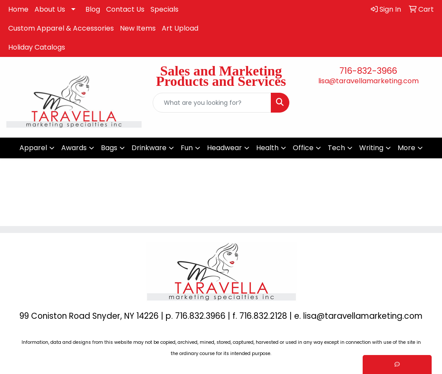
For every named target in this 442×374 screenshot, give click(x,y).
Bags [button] (109, 148)
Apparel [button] (33, 148)
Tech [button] (336, 148)
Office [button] (303, 148)
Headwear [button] (224, 148)
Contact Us (125, 9)
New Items (138, 28)
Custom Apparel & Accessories (61, 28)
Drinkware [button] (149, 148)
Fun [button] (187, 148)
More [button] (406, 148)
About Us (49, 9)
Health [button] (267, 148)
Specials (164, 9)
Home (18, 9)
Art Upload (180, 28)
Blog (92, 9)
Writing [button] (371, 148)
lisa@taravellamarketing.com (368, 81)
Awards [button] (74, 148)
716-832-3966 (368, 71)
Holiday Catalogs (36, 47)
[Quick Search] (212, 103)
